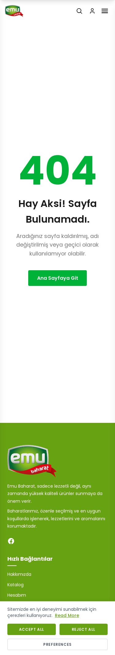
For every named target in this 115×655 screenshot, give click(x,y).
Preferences (57, 644)
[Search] (79, 11)
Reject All (83, 629)
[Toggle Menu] (104, 11)
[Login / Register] (92, 11)
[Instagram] (23, 541)
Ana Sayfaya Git (57, 278)
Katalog (15, 585)
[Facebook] (11, 541)
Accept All (31, 629)
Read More (67, 615)
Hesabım (16, 595)
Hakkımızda (19, 574)
